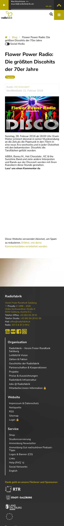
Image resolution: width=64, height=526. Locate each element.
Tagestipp (10, 77)
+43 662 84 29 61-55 (30, 318)
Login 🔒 (14, 420)
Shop (12, 435)
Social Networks (18, 466)
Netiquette (15, 407)
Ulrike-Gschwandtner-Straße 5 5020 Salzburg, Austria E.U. (20, 310)
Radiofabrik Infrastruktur (22, 380)
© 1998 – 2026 (23, 306)
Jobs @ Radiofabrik (19, 384)
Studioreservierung (20, 439)
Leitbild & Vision (18, 355)
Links (12, 458)
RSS (11, 411)
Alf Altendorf (21, 87)
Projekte (14, 371)
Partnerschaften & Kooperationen (28, 367)
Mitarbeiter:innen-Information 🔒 (27, 388)
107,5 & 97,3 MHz (20, 325)
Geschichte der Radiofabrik (24, 363)
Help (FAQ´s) (16, 462)
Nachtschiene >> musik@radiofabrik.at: (22, 2)
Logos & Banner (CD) (21, 454)
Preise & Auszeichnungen (23, 376)
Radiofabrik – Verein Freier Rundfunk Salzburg (29, 350)
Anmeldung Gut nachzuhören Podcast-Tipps (31, 449)
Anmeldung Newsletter (22, 443)
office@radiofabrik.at (20, 321)
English (13, 471)
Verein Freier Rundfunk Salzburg (21, 302)
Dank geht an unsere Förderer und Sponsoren (31, 482)
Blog (14, 37)
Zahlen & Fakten (18, 359)
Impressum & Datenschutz (24, 403)
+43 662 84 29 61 (28, 315)
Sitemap (13, 415)
